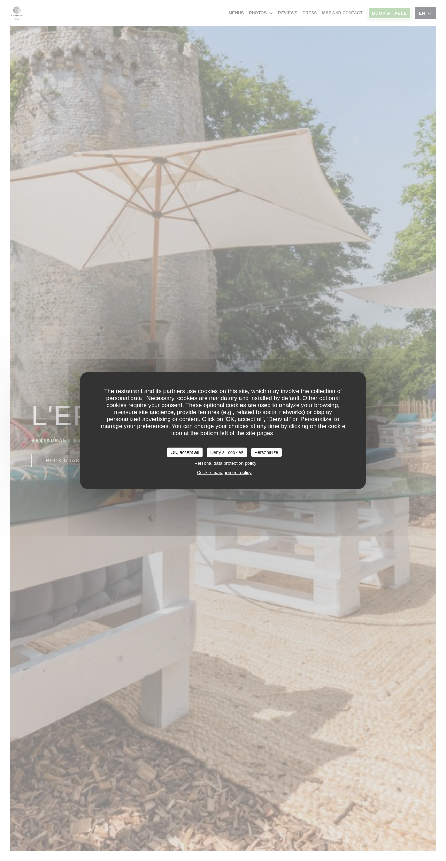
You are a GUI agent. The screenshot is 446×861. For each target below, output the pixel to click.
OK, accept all (185, 452)
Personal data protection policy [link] (225, 462)
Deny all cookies (227, 452)
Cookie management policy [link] (224, 472)
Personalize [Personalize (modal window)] (266, 452)
